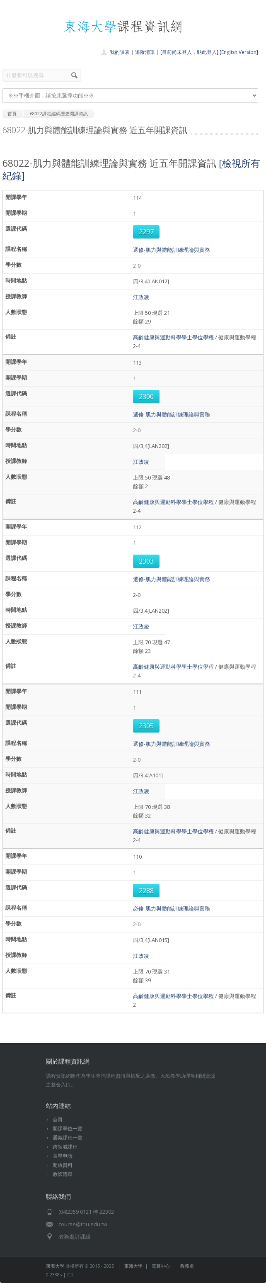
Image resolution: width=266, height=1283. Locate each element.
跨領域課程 (65, 1146)
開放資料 (63, 1165)
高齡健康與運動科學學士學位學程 (173, 337)
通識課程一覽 (67, 1137)
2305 (146, 725)
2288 (146, 890)
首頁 (58, 1119)
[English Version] (239, 52)
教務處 (187, 1266)
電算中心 (161, 1266)
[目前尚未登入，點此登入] (189, 52)
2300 (146, 396)
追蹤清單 (145, 52)
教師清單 (63, 1174)
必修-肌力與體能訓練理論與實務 (171, 908)
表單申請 (63, 1155)
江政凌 (141, 297)
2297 (146, 231)
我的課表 (120, 52)
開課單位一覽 (67, 1128)
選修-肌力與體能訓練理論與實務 (171, 249)
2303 (146, 561)
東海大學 (55, 1266)
